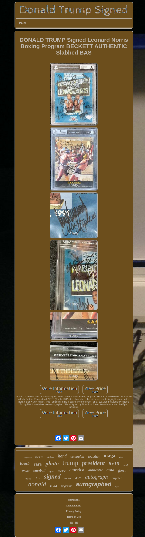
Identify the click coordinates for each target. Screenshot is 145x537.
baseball (39, 470)
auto (110, 470)
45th (78, 478)
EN (71, 522)
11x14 (53, 486)
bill (38, 478)
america (76, 469)
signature (27, 458)
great (122, 470)
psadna (62, 470)
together (94, 456)
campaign (77, 456)
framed (39, 456)
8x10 (114, 463)
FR (76, 522)
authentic (95, 470)
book (25, 463)
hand (62, 456)
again (51, 471)
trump (70, 462)
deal (121, 457)
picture (50, 457)
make (25, 470)
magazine (66, 486)
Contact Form (73, 505)
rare (37, 464)
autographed (93, 484)
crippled (117, 478)
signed (52, 476)
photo (52, 463)
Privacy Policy (73, 511)
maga (109, 455)
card (125, 465)
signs (117, 486)
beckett (68, 478)
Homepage (73, 500)
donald (37, 484)
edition (28, 478)
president (93, 463)
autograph (96, 477)
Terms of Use (74, 517)
